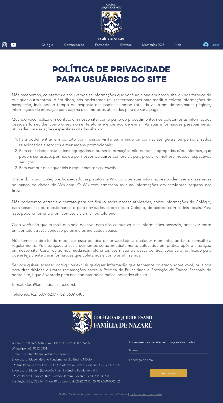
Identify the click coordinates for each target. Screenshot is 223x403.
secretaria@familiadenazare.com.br (45, 354)
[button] (74, 44)
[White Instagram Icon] (4, 45)
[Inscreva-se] (168, 373)
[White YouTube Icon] (13, 45)
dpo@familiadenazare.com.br (51, 284)
